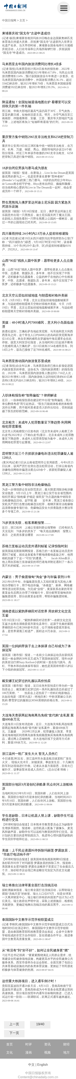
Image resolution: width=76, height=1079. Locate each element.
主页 (22, 20)
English (42, 1064)
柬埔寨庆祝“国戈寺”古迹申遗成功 (26, 33)
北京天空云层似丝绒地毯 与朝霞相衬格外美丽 (35, 295)
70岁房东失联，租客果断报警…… (26, 522)
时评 (28, 1044)
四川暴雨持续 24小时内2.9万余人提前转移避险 (35, 233)
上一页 (14, 1024)
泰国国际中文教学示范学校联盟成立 (28, 919)
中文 (31, 1064)
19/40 (40, 1024)
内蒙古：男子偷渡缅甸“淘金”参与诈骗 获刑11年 (36, 577)
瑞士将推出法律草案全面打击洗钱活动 (29, 885)
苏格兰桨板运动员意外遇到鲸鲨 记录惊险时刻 (35, 546)
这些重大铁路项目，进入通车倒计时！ (29, 981)
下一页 (14, 1033)
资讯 (47, 1044)
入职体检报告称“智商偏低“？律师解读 (29, 395)
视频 (47, 1052)
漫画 (28, 1052)
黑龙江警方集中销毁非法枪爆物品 (26, 484)
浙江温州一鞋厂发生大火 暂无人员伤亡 (30, 753)
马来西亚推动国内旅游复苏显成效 (26, 361)
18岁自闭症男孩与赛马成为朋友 (24, 168)
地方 (66, 1052)
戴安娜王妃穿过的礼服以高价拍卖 (26, 681)
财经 (66, 1044)
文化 (9, 1052)
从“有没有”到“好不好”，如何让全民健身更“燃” (35, 950)
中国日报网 (9, 20)
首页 (9, 1044)
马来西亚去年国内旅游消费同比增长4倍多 (32, 64)
